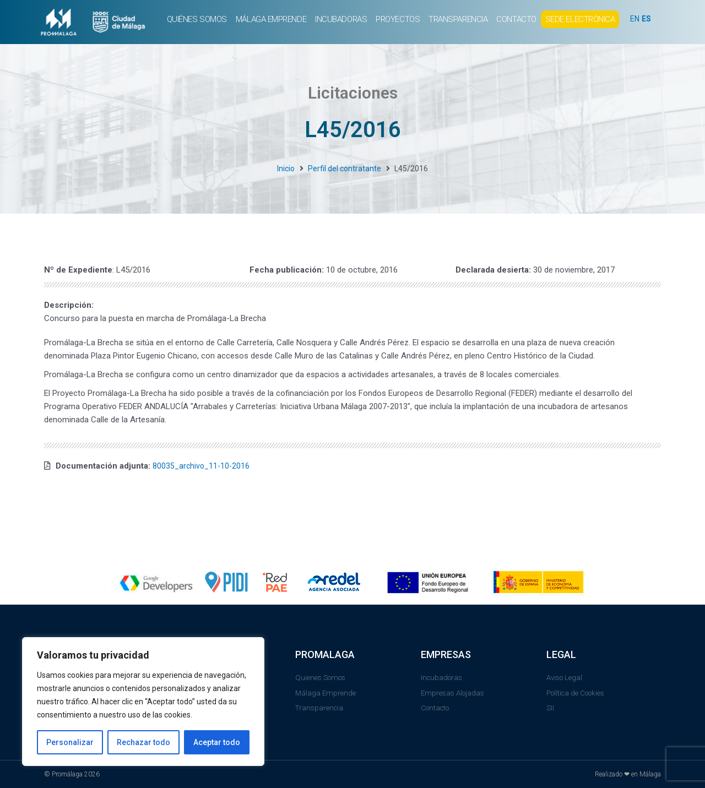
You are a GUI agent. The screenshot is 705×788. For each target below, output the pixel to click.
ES (647, 19)
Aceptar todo (216, 742)
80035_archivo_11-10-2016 (203, 466)
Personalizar (70, 742)
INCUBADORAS (341, 19)
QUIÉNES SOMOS (197, 19)
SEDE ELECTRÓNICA (580, 19)
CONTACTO (516, 19)
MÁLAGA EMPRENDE (271, 19)
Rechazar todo (143, 742)
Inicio (286, 168)
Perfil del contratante (344, 168)
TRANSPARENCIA (458, 19)
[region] (143, 701)
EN (635, 19)
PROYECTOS (398, 19)
